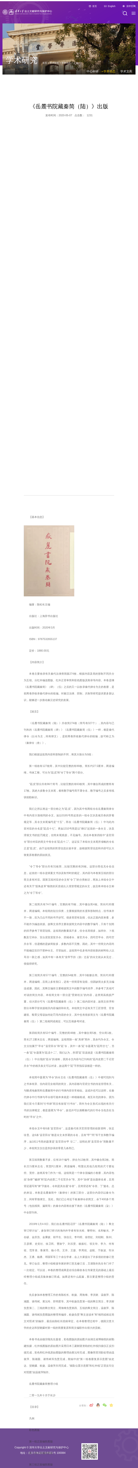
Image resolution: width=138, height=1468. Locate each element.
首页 (94, 11)
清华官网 (131, 11)
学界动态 (66, 71)
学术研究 (54, 71)
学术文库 (126, 79)
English (111, 11)
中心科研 (93, 79)
